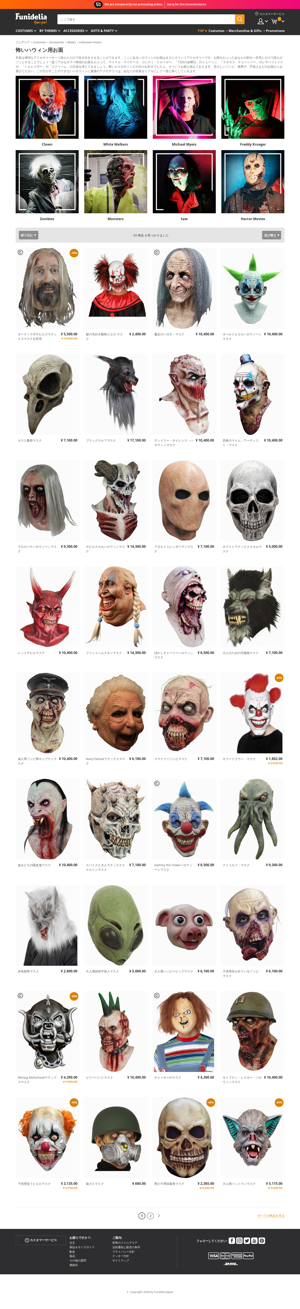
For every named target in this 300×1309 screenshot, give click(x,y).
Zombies (47, 229)
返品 (72, 1266)
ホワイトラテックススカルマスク (242, 559)
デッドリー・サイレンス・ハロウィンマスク (173, 453)
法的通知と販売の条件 (126, 1258)
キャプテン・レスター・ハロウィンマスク (242, 1090)
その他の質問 (77, 1271)
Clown (47, 154)
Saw (184, 229)
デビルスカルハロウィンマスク (105, 559)
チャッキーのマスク (167, 1088)
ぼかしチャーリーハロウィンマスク (173, 665)
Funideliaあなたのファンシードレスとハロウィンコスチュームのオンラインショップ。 (31, 19)
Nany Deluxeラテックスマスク (105, 771)
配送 (72, 1262)
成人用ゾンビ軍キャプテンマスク (37, 771)
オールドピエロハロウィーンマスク (242, 347)
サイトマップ (120, 1271)
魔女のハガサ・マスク (169, 345)
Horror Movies (253, 229)
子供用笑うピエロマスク (34, 1194)
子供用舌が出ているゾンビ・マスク (242, 984)
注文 (72, 1253)
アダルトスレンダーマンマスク (173, 559)
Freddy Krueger (253, 154)
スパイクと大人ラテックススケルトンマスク (105, 877)
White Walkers (115, 154)
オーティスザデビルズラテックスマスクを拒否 (37, 347)
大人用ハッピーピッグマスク (173, 982)
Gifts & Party (102, 30)
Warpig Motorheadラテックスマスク (37, 1090)
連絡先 (73, 1275)
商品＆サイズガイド (81, 1258)
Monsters (116, 229)
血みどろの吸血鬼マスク (34, 875)
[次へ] (159, 1226)
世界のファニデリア (124, 1253)
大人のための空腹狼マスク (241, 663)
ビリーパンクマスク (99, 1088)
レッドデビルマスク (31, 663)
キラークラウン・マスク (239, 769)
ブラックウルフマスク (101, 451)
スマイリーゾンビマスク (170, 769)
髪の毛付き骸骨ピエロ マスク (104, 347)
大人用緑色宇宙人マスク (102, 982)
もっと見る (26, 81)
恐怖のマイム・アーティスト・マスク (241, 453)
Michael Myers (184, 154)
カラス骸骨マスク (30, 451)
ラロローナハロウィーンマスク (37, 559)
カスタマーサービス (41, 1250)
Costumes (24, 30)
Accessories (73, 30)
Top (201, 30)
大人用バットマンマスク (239, 1194)
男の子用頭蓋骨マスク (169, 1194)
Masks (72, 42)
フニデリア (23, 42)
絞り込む (27, 245)
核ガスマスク (95, 1194)
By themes (48, 30)
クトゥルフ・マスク (236, 875)
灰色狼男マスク (28, 982)
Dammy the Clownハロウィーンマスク (173, 877)
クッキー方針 (120, 1266)
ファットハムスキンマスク (104, 663)
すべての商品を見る (271, 1226)
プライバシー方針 (123, 1262)
